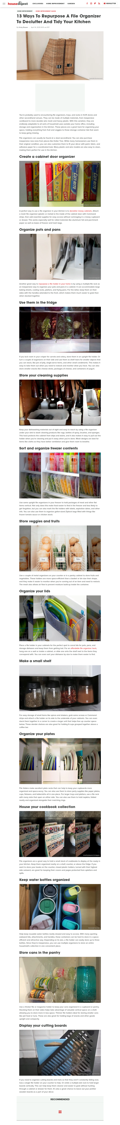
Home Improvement (55, 3)
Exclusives (38, 3)
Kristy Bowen (23, 27)
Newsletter (110, 3)
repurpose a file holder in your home (55, 283)
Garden (71, 3)
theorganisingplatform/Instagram (90, 639)
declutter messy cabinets (81, 210)
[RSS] (99, 4)
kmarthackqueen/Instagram (91, 855)
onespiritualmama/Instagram (91, 350)
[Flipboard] (95, 4)
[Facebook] (87, 4)
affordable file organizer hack (83, 648)
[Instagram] (91, 4)
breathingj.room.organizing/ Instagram (88, 496)
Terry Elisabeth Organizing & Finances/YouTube (85, 423)
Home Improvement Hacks (46, 11)
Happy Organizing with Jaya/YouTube (88, 1074)
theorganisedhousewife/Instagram (89, 569)
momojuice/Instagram (93, 782)
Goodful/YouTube (94, 709)
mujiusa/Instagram (94, 278)
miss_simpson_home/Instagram (90, 205)
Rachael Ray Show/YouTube (91, 1001)
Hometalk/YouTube (94, 928)
